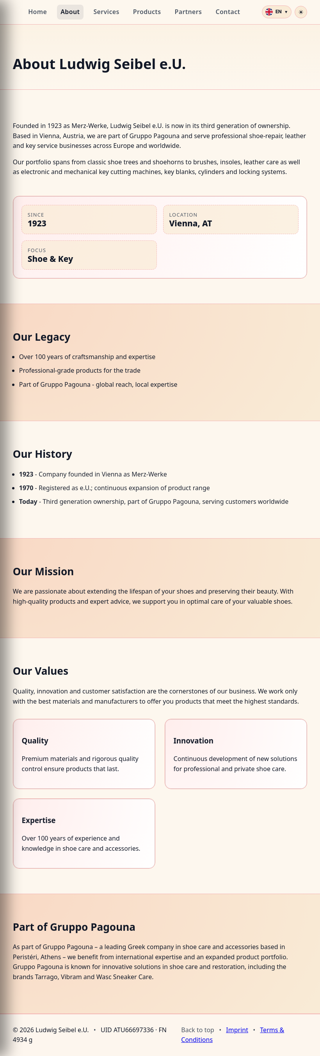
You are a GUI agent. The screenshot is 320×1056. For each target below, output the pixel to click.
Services (106, 11)
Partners (188, 11)
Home (37, 11)
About (70, 11)
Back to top (197, 1030)
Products (147, 11)
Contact (227, 11)
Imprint (237, 1030)
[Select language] (277, 11)
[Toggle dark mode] (301, 12)
